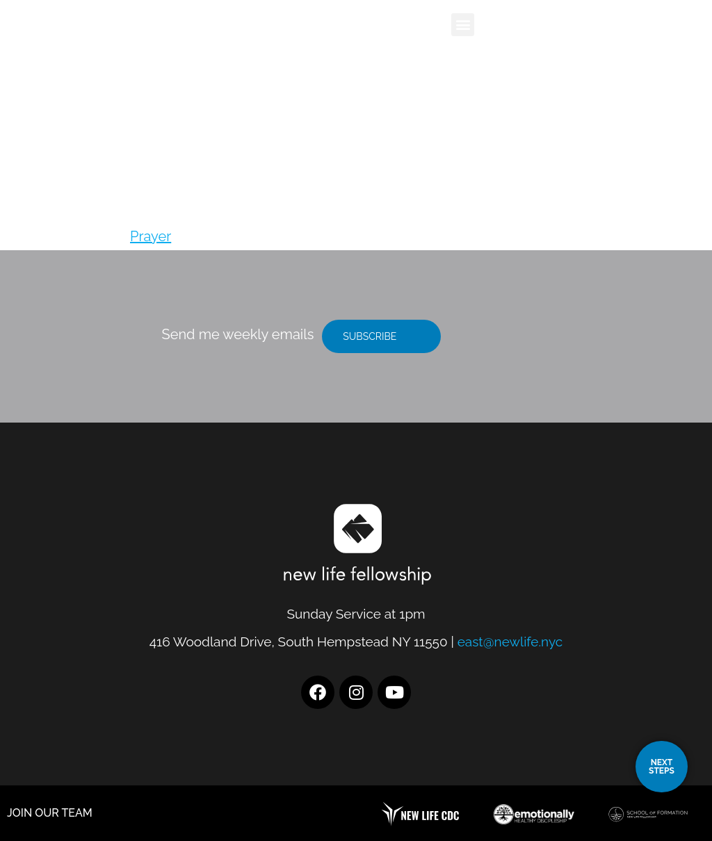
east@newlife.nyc (510, 641)
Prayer (150, 236)
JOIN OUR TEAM (49, 812)
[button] (462, 24)
